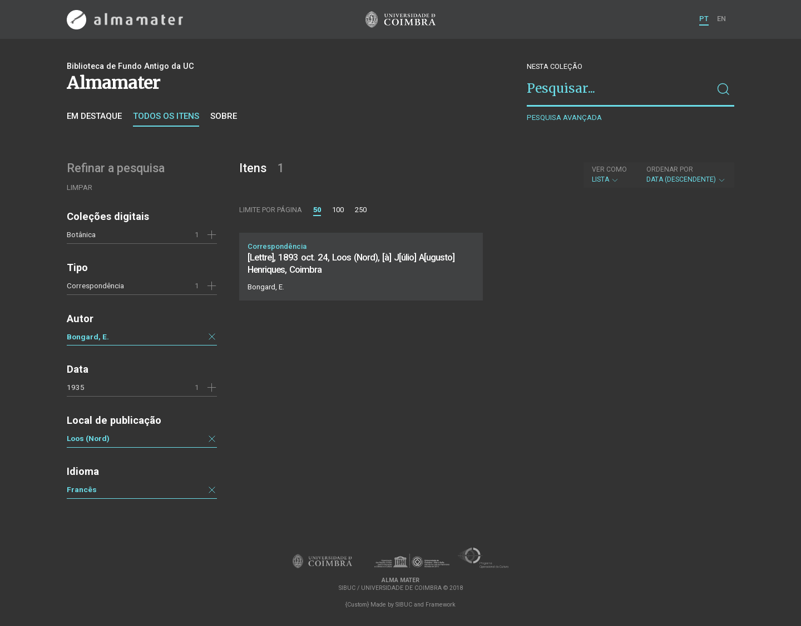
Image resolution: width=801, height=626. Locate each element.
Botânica (81, 234)
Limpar (79, 187)
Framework (441, 604)
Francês (82, 489)
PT (704, 18)
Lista (609, 174)
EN (721, 18)
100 (338, 210)
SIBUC (403, 604)
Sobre (223, 116)
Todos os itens (166, 116)
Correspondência (95, 285)
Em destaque (94, 116)
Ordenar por (669, 169)
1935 (76, 387)
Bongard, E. (88, 336)
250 (361, 210)
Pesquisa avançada (564, 117)
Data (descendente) (686, 174)
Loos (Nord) (88, 438)
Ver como (609, 169)
